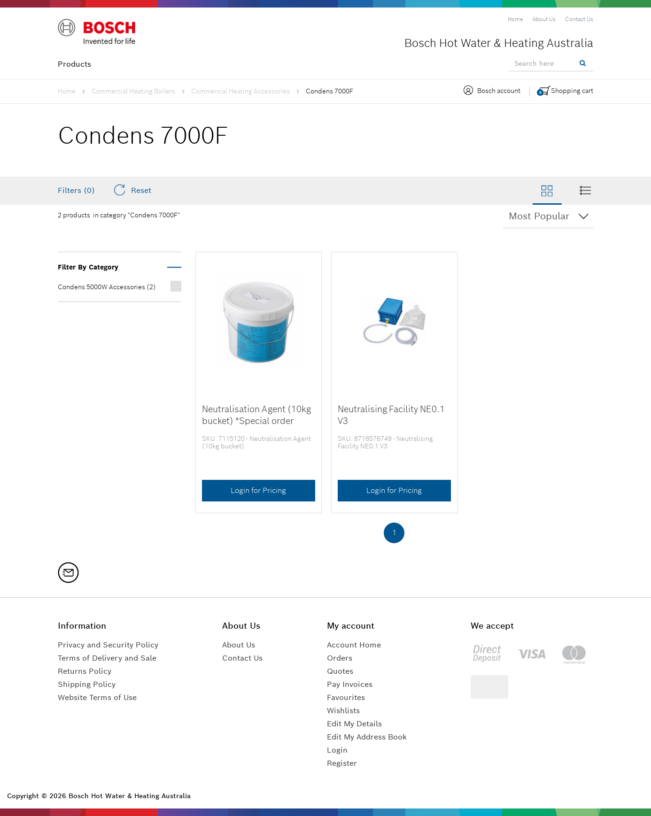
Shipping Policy (87, 684)
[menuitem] (515, 19)
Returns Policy (84, 671)
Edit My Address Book (367, 737)
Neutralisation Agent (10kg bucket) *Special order (256, 414)
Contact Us (242, 658)
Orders (339, 658)
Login (337, 750)
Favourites (346, 697)
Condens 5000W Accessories (107, 287)
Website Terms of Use (97, 697)
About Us (238, 645)
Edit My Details (354, 724)
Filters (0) (76, 190)
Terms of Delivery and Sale (107, 658)
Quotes (340, 671)
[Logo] (98, 32)
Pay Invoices (349, 684)
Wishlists (343, 711)
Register (342, 763)
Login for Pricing (258, 490)
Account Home (354, 645)
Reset (132, 190)
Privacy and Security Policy (108, 645)
